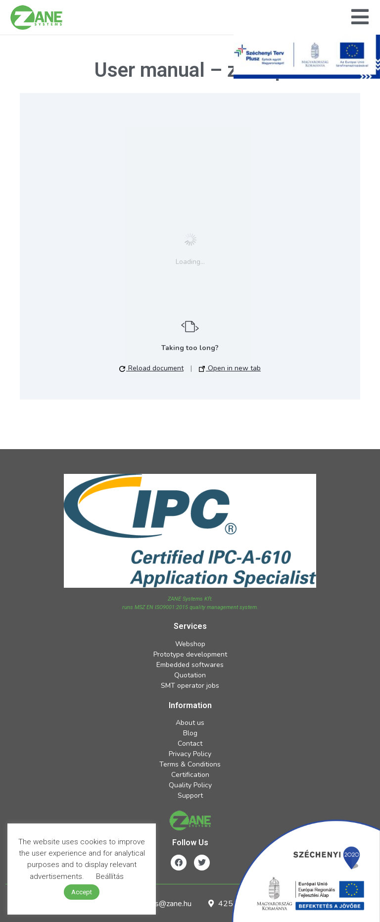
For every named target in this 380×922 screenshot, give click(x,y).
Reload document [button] (151, 368)
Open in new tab (230, 368)
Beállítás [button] (110, 876)
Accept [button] (81, 892)
